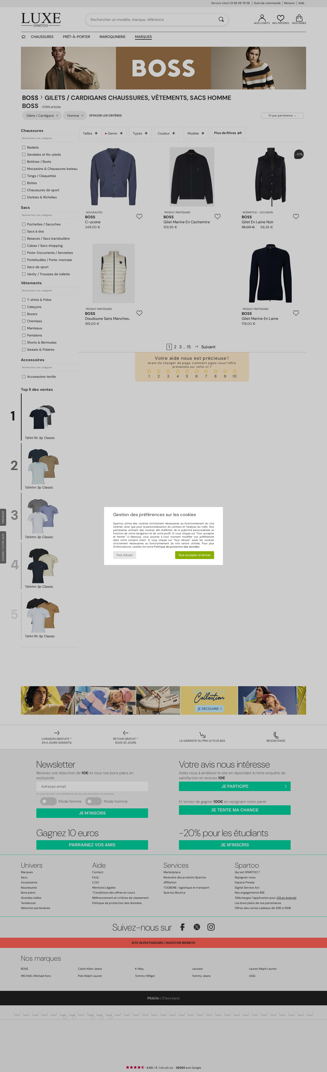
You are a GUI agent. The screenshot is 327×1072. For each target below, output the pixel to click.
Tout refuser (124, 555)
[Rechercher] (221, 20)
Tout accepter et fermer (194, 555)
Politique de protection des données (176, 546)
